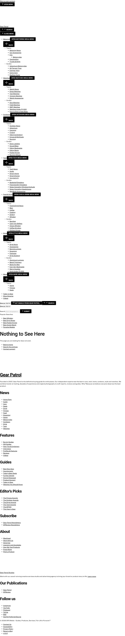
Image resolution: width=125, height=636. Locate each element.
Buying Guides (8, 442)
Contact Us (7, 624)
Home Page (7, 399)
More (5, 274)
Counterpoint (8, 471)
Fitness (6, 411)
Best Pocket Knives (10, 323)
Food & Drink (8, 194)
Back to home (8, 344)
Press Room (7, 549)
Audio (5, 402)
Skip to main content (7, 1)
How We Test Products (11, 547)
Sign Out (8, 303)
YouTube (6, 608)
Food (5, 413)
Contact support (9, 349)
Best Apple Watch (9, 325)
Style (5, 233)
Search (3, 311)
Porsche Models (9, 327)
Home (5, 417)
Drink (5, 408)
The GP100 (7, 507)
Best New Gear (8, 469)
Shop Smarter (8, 296)
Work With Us (8, 540)
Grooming (6, 415)
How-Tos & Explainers (11, 446)
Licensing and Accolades (12, 545)
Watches (6, 78)
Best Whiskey (8, 318)
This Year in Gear (9, 509)
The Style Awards (9, 502)
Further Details (8, 475)
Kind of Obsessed (9, 478)
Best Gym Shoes (9, 320)
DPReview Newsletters (11, 525)
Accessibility (7, 626)
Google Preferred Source (12, 617)
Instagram (7, 605)
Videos (5, 298)
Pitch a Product (8, 552)
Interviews (7, 449)
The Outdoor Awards (10, 500)
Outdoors (6, 114)
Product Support (9, 480)
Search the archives (10, 347)
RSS (4, 614)
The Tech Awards (9, 505)
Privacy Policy (8, 629)
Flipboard (6, 610)
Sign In (2, 303)
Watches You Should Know (13, 484)
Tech (5, 158)
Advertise (6, 543)
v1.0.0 (5, 633)
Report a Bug (8, 631)
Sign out (8, 306)
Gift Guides (7, 444)
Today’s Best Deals (10, 473)
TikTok (5, 612)
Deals (5, 406)
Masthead (7, 538)
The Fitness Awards (10, 498)
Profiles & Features (10, 451)
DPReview (7, 592)
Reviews (6, 453)
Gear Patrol (7, 590)
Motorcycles (7, 419)
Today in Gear (8, 294)
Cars (5, 404)
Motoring (6, 39)
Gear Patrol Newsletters (12, 522)
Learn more (92, 576)
